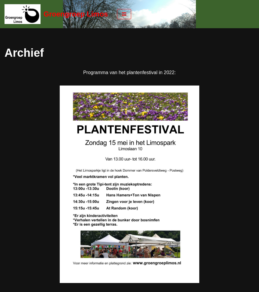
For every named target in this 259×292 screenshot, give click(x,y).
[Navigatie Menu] (124, 14)
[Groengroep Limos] (56, 14)
